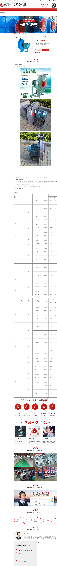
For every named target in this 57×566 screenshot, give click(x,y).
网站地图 (55, 0)
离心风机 (24, 33)
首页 (18, 33)
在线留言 (41, 0)
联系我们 (50, 0)
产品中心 (20, 33)
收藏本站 (46, 0)
